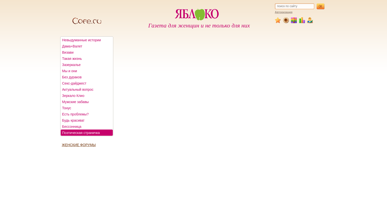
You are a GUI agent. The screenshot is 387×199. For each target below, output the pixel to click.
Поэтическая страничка (81, 133)
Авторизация (283, 12)
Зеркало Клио (73, 96)
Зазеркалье (71, 65)
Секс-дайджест (74, 83)
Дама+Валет (72, 46)
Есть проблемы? (75, 114)
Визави (68, 52)
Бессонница (71, 127)
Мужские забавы (75, 102)
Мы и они (69, 71)
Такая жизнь (72, 59)
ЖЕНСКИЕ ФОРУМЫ (79, 145)
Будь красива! (73, 120)
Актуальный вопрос (78, 89)
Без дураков (72, 77)
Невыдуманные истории (81, 40)
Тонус (66, 108)
